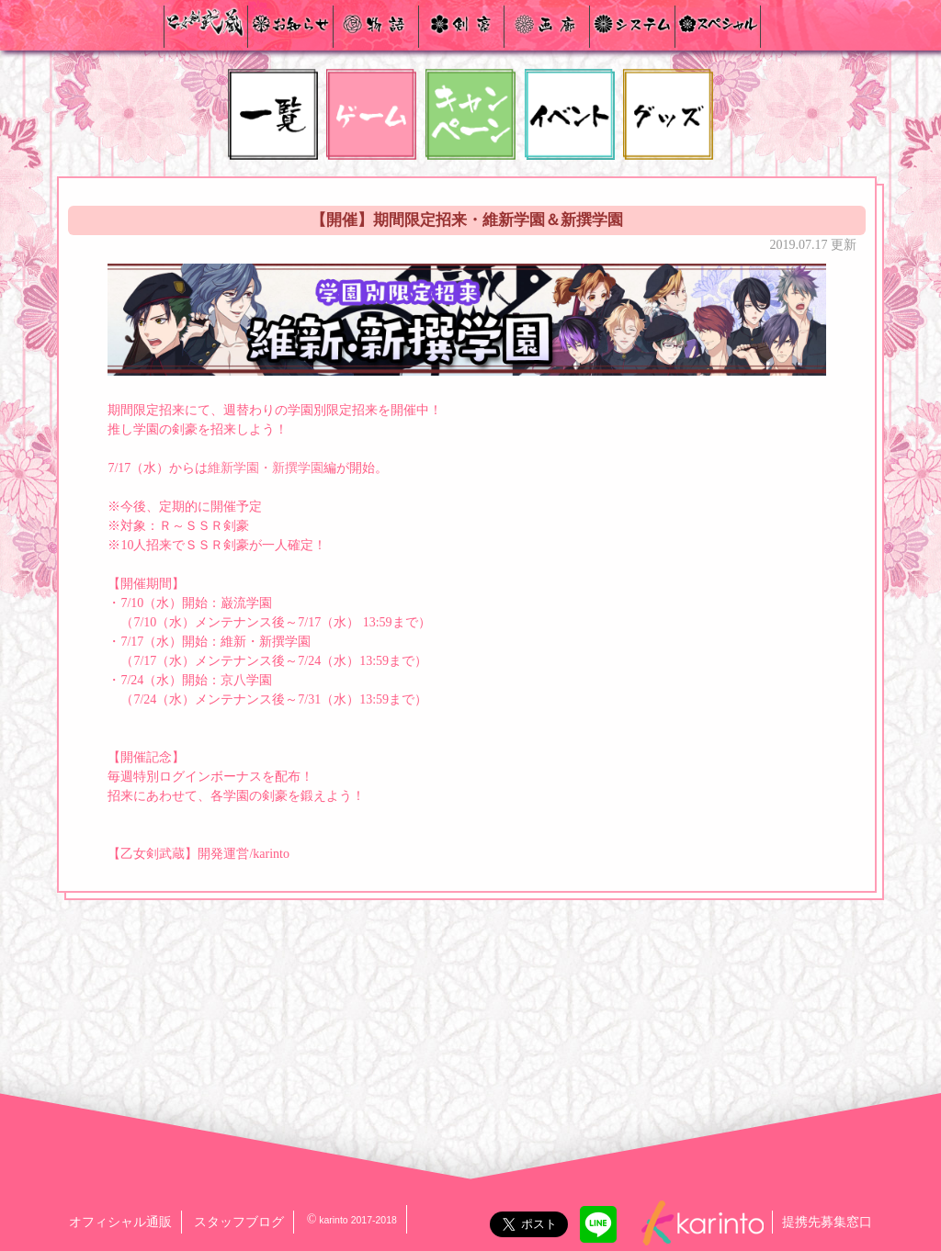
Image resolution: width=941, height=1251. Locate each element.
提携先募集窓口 (827, 1222)
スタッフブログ (239, 1222)
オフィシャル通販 (120, 1222)
